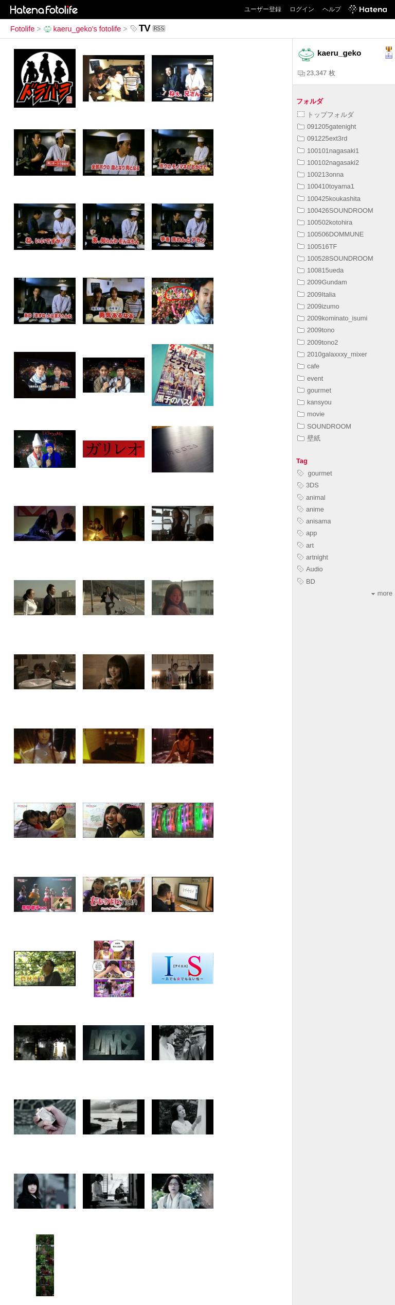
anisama (314, 521)
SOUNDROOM (324, 426)
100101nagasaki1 (328, 151)
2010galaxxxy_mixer (332, 354)
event (310, 378)
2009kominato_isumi (332, 318)
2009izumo (318, 306)
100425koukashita (329, 198)
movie (311, 414)
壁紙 (308, 438)
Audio (310, 569)
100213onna (320, 174)
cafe (308, 366)
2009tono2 (317, 342)
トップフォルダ (325, 114)
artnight (312, 557)
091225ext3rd (322, 138)
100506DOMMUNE (330, 234)
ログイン (302, 9)
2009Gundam (322, 282)
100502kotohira (324, 222)
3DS (308, 485)
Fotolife (22, 29)
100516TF (317, 246)
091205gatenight (326, 126)
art (305, 545)
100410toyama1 (325, 186)
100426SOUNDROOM (335, 210)
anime (310, 509)
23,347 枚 (316, 73)
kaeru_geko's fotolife (82, 29)
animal (311, 497)
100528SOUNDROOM (335, 258)
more (381, 593)
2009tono (315, 330)
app (307, 533)
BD (306, 581)
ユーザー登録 (262, 9)
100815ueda (320, 270)
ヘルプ (331, 9)
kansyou (314, 402)
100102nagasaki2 (328, 162)
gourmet (314, 390)
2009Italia (316, 294)
